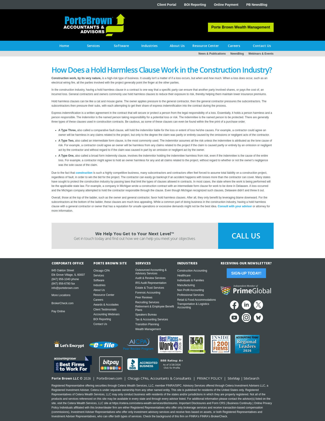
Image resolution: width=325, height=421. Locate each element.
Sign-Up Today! (246, 273)
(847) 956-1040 (61, 279)
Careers (98, 299)
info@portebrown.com (65, 288)
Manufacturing (186, 285)
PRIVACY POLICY (209, 378)
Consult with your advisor (235, 206)
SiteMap (234, 378)
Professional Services (190, 295)
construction (84, 172)
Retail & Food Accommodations (196, 299)
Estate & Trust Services (149, 287)
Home (64, 45)
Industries (99, 285)
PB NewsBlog (256, 4)
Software (98, 280)
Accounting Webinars (106, 314)
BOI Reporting (195, 4)
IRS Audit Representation (151, 283)
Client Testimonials (105, 309)
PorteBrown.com (109, 378)
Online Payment (226, 4)
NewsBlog (237, 53)
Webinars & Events (260, 53)
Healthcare (184, 275)
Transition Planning (147, 324)
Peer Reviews (143, 297)
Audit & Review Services (150, 278)
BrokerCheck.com (63, 303)
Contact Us (100, 324)
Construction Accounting (192, 270)
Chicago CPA (101, 270)
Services (98, 275)
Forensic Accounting (147, 292)
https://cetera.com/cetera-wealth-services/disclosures (144, 403)
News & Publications (212, 53)
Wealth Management (148, 329)
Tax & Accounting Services (151, 319)
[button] (93, 46)
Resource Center (104, 295)
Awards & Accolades (106, 304)
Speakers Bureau (146, 314)
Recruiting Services (147, 302)
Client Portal (166, 4)
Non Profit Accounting (190, 290)
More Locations (61, 295)
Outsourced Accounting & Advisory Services (151, 271)
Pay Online (58, 311)
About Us (99, 290)
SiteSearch (251, 378)
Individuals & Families (190, 280)
